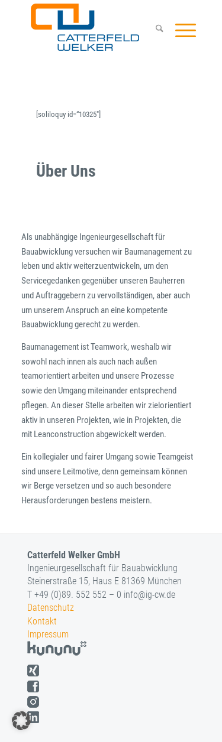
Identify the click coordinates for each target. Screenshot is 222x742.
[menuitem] (153, 30)
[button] (21, 720)
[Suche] (153, 30)
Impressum (48, 634)
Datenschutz (50, 607)
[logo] (96, 27)
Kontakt (42, 621)
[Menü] (179, 30)
